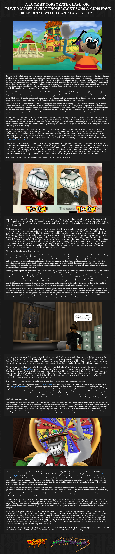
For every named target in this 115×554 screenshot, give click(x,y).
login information (18, 387)
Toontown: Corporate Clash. (16, 140)
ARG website (48, 385)
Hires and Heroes (27, 369)
